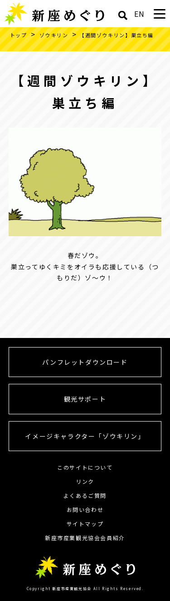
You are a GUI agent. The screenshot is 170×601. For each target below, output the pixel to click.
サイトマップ (85, 523)
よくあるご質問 (85, 495)
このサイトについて (84, 467)
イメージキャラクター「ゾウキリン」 (85, 436)
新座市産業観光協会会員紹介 (85, 537)
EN (139, 13)
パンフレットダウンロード (84, 362)
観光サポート (85, 398)
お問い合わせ (85, 509)
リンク (85, 481)
